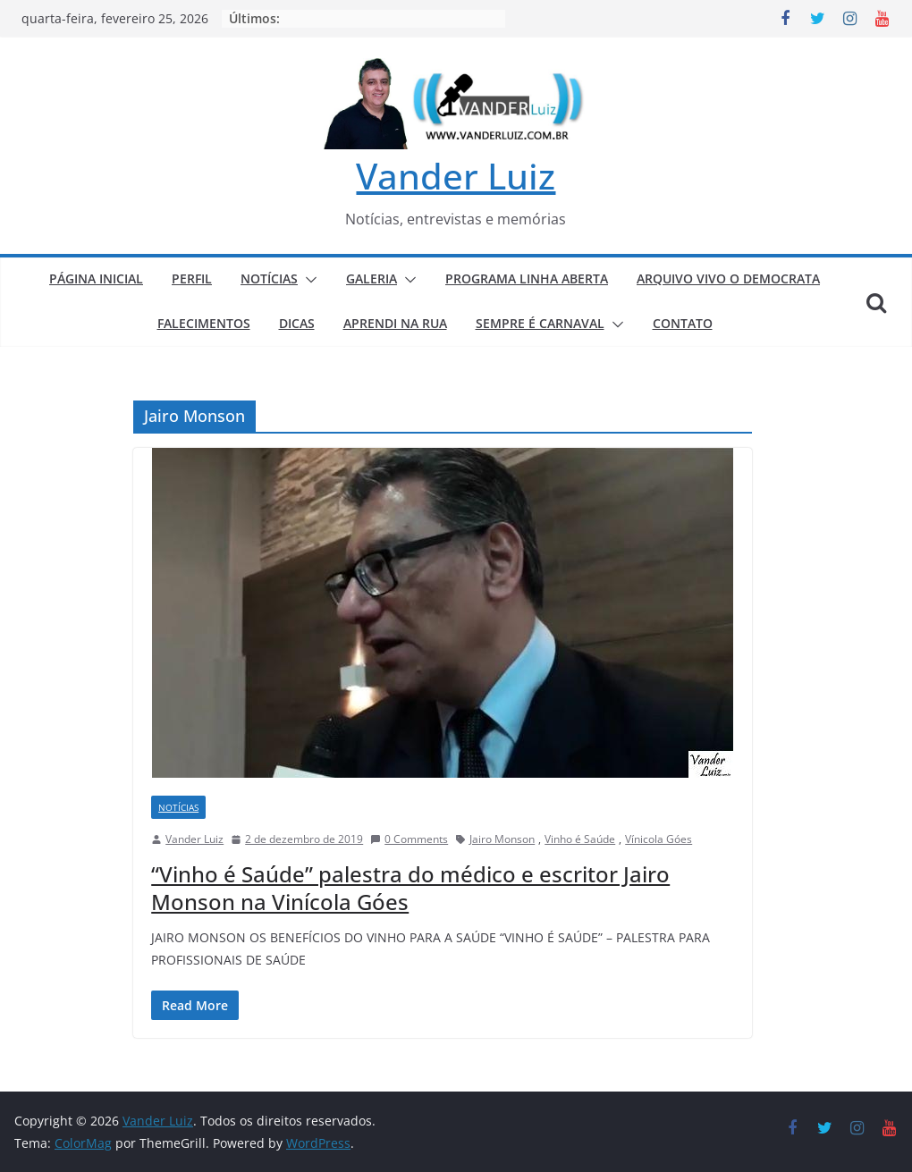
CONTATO (683, 323)
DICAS (297, 323)
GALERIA (371, 278)
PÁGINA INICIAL (96, 278)
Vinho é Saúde (580, 839)
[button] (307, 279)
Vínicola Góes (658, 839)
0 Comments (409, 839)
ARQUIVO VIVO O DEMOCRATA (728, 278)
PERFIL (192, 278)
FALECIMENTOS (203, 323)
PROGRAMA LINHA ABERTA (526, 278)
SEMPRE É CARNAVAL (540, 323)
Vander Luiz (455, 175)
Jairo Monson (502, 839)
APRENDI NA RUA (395, 323)
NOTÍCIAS (269, 278)
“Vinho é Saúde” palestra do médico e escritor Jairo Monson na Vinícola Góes (410, 887)
